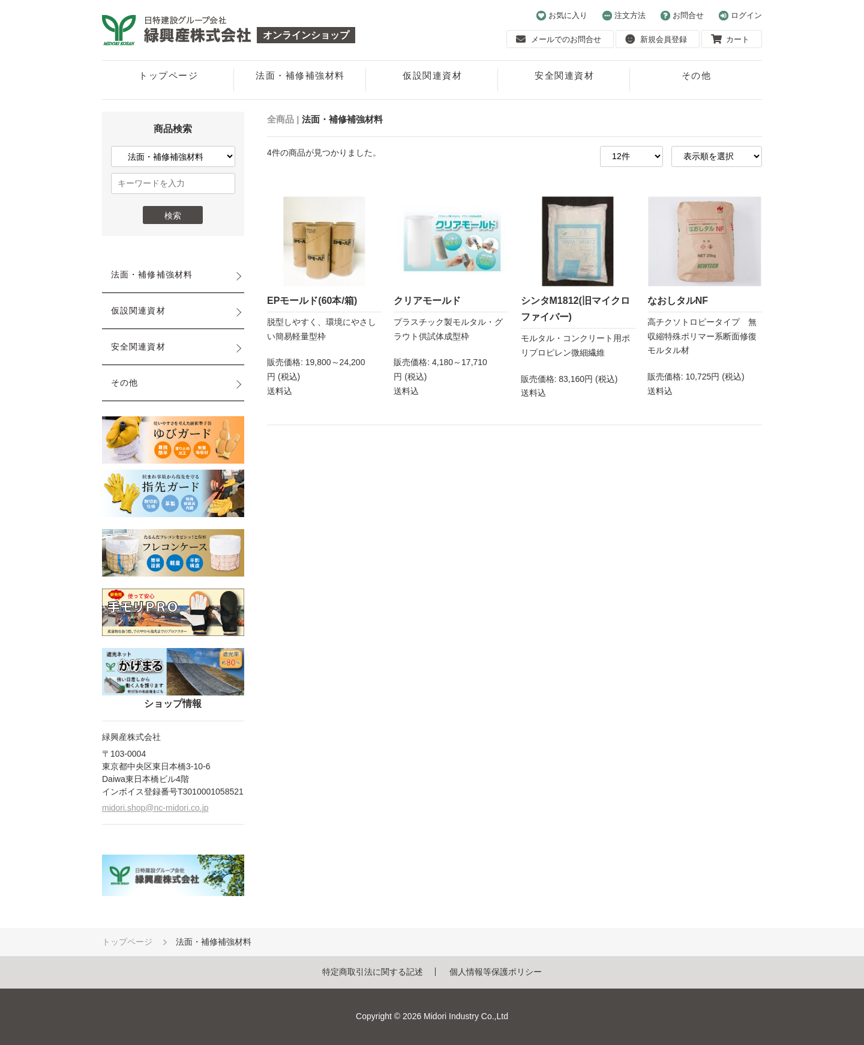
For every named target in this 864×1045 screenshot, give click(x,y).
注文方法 (624, 15)
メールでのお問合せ (558, 39)
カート (730, 39)
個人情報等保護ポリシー (495, 972)
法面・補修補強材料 (300, 75)
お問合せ (682, 15)
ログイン (740, 15)
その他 (697, 75)
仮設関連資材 (432, 75)
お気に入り (561, 15)
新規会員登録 (656, 39)
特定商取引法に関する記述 (372, 972)
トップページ (168, 75)
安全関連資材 (564, 75)
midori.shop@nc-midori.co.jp (155, 808)
